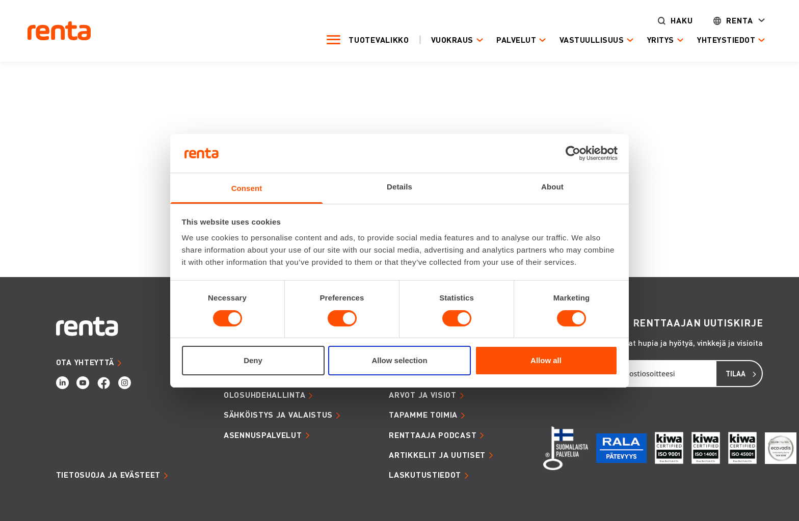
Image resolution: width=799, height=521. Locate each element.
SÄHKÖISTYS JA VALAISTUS (278, 414)
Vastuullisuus (589, 40)
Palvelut (515, 40)
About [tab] (552, 186)
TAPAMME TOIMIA (423, 414)
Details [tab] (399, 186)
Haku (680, 20)
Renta (738, 20)
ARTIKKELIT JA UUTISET (437, 455)
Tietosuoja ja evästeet (108, 475)
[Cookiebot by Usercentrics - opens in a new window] (573, 153)
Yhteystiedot (725, 40)
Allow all (546, 360)
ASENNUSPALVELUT (263, 435)
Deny (253, 360)
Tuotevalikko (377, 40)
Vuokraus (450, 40)
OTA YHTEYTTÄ (85, 362)
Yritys (658, 40)
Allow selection (399, 360)
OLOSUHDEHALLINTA (264, 395)
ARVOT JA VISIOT (423, 395)
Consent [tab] (246, 188)
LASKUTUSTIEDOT (425, 475)
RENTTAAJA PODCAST (432, 435)
